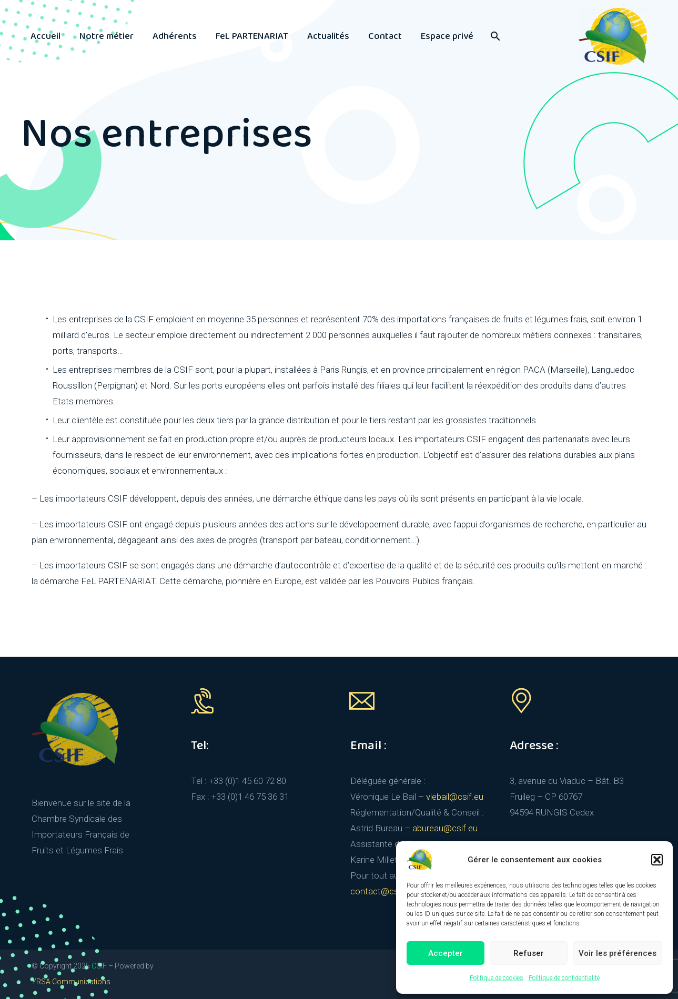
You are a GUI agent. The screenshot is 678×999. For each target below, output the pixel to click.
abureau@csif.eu (445, 828)
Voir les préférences (617, 953)
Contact (385, 36)
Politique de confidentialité (564, 978)
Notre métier (106, 36)
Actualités (328, 36)
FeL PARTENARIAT (252, 36)
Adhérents (175, 36)
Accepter (445, 953)
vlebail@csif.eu (454, 796)
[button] (657, 859)
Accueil (45, 36)
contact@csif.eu (382, 891)
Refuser (528, 953)
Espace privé (447, 36)
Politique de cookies (496, 978)
